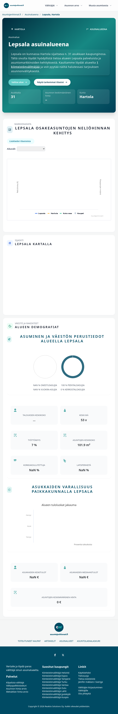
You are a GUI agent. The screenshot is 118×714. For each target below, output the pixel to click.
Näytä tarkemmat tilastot (52, 82)
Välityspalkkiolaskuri (16, 685)
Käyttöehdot (84, 672)
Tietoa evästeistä (86, 678)
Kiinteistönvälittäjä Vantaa (55, 685)
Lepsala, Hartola (51, 14)
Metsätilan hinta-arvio (17, 691)
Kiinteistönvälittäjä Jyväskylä (56, 694)
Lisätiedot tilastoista (20, 141)
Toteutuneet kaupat (29, 641)
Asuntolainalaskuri (88, 641)
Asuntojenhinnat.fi (11, 14)
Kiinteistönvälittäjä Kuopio (55, 697)
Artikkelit (50, 641)
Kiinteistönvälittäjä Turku (54, 681)
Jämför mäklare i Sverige (90, 681)
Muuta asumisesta (100, 5)
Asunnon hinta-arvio (16, 688)
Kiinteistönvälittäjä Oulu (54, 688)
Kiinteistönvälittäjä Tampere (56, 678)
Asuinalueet (66, 641)
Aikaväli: (11, 148)
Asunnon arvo (73, 5)
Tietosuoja (83, 675)
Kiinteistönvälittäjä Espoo (55, 675)
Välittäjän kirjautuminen (90, 687)
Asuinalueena (31, 14)
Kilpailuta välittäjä (15, 682)
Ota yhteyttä (84, 693)
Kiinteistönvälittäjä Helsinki (55, 672)
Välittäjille (83, 690)
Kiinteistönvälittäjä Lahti (54, 691)
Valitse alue (19, 82)
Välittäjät (51, 5)
